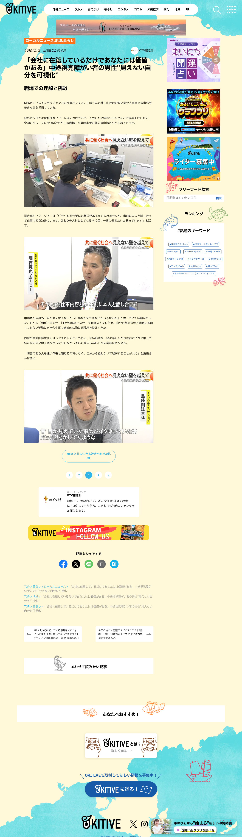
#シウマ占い (173, 251)
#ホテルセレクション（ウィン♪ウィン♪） (194, 273)
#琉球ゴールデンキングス (205, 244)
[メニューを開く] (232, 9)
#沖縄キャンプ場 (174, 259)
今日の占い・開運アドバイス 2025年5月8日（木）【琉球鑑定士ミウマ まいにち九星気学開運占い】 (120, 634)
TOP (27, 587)
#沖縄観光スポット (179, 244)
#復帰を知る (215, 259)
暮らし (37, 587)
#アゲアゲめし (177, 266)
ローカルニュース (55, 587)
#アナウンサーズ (196, 259)
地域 (35, 597)
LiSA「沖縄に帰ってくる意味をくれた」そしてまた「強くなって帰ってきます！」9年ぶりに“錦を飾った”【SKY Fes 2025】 (57, 634)
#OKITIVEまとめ (192, 251)
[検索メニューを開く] (217, 10)
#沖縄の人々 (195, 266)
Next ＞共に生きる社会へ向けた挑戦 (89, 456)
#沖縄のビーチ (213, 251)
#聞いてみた (212, 266)
